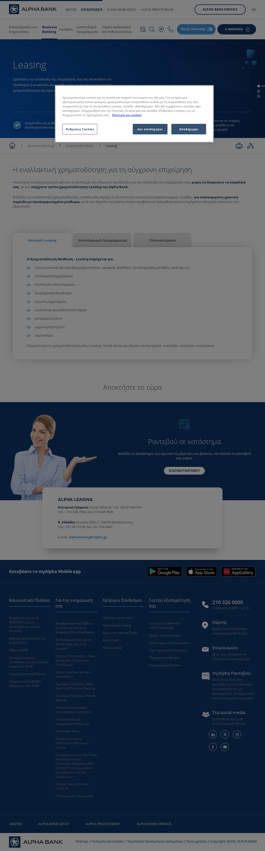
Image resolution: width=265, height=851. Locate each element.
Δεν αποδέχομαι (150, 129)
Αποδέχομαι (188, 129)
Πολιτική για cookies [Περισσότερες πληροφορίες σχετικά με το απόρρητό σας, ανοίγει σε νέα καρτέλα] (127, 115)
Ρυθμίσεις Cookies (80, 129)
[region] (134, 114)
